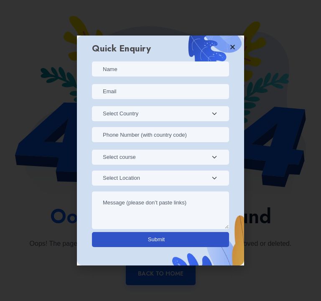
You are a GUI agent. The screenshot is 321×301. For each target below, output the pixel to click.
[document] (160, 150)
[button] (232, 47)
